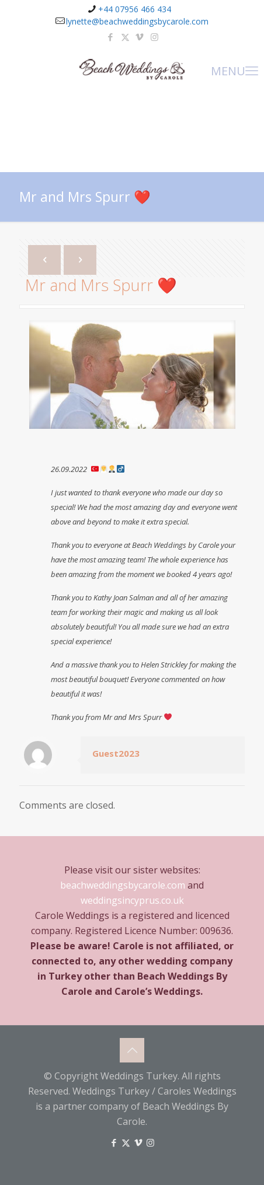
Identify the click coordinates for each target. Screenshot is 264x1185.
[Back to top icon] (132, 1050)
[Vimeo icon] (140, 37)
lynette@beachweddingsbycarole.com (137, 21)
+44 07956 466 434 (134, 9)
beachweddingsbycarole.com (122, 885)
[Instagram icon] (154, 37)
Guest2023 (116, 753)
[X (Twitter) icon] (125, 37)
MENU (234, 70)
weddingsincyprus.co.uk (132, 900)
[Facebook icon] (110, 37)
